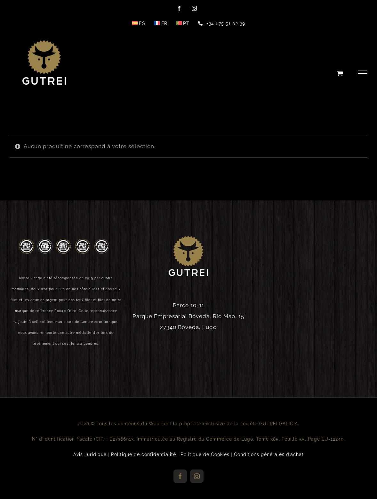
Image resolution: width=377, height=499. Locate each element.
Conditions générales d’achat (269, 454)
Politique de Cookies (204, 454)
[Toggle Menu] (363, 73)
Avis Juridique (90, 454)
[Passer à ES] (138, 23)
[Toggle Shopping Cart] (340, 73)
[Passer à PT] (183, 23)
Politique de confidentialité (143, 454)
